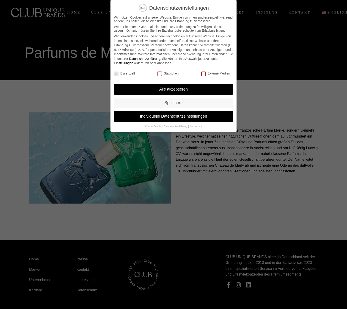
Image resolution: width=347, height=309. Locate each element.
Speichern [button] (174, 102)
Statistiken (168, 73)
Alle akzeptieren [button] (173, 89)
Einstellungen (123, 63)
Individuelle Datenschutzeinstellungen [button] (173, 116)
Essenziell (124, 73)
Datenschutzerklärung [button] (176, 126)
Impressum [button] (196, 126)
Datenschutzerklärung (144, 59)
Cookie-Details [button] (153, 126)
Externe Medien (215, 73)
